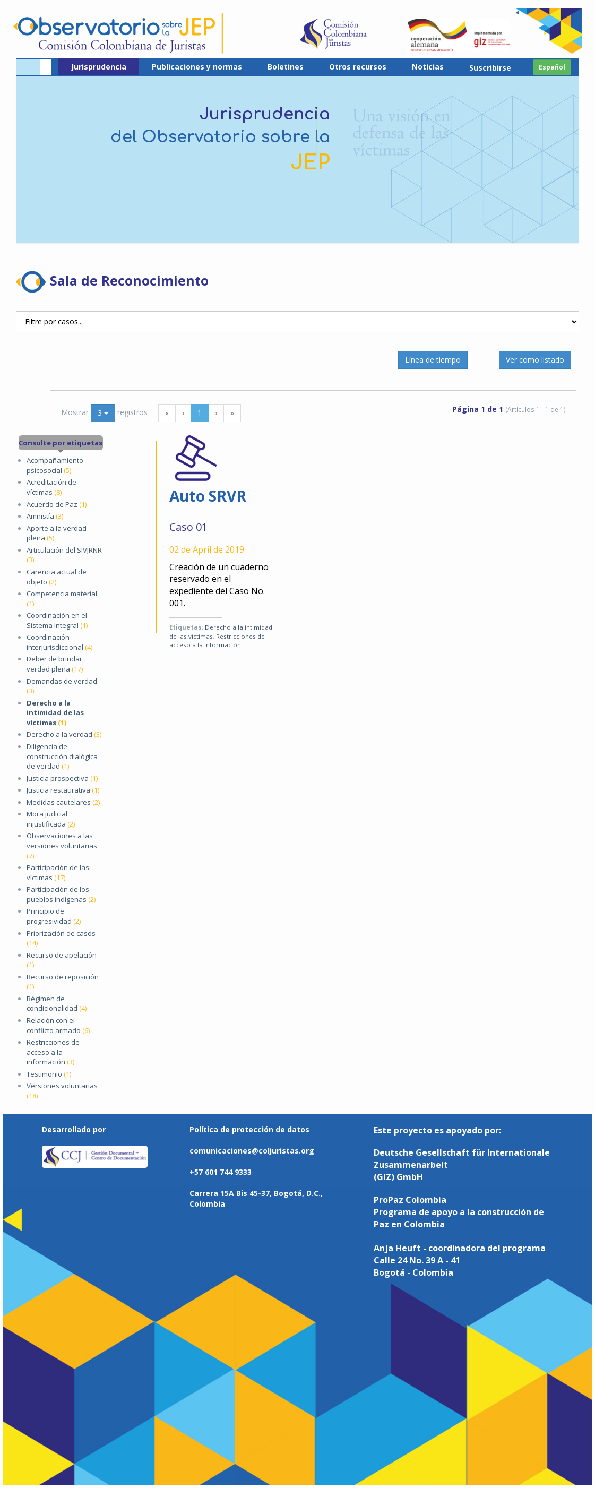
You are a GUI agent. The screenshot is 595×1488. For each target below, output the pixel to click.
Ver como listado (535, 360)
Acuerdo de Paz (57, 504)
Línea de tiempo (433, 360)
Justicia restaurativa (63, 790)
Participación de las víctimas (58, 872)
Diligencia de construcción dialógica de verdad (62, 756)
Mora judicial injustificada (51, 819)
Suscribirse (490, 68)
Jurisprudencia (98, 67)
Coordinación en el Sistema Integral (57, 620)
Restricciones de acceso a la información (53, 1051)
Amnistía (45, 516)
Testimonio (49, 1074)
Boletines (286, 67)
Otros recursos (357, 67)
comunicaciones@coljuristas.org (251, 1151)
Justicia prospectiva (62, 778)
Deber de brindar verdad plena (55, 664)
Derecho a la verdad (64, 734)
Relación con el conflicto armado (58, 1025)
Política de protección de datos (249, 1129)
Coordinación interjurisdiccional (59, 642)
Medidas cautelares (63, 802)
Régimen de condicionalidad (57, 1003)
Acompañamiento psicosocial (55, 465)
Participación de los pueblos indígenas (61, 894)
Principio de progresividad (54, 916)
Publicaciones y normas (197, 67)
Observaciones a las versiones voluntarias (62, 845)
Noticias (428, 67)
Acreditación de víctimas (51, 487)
